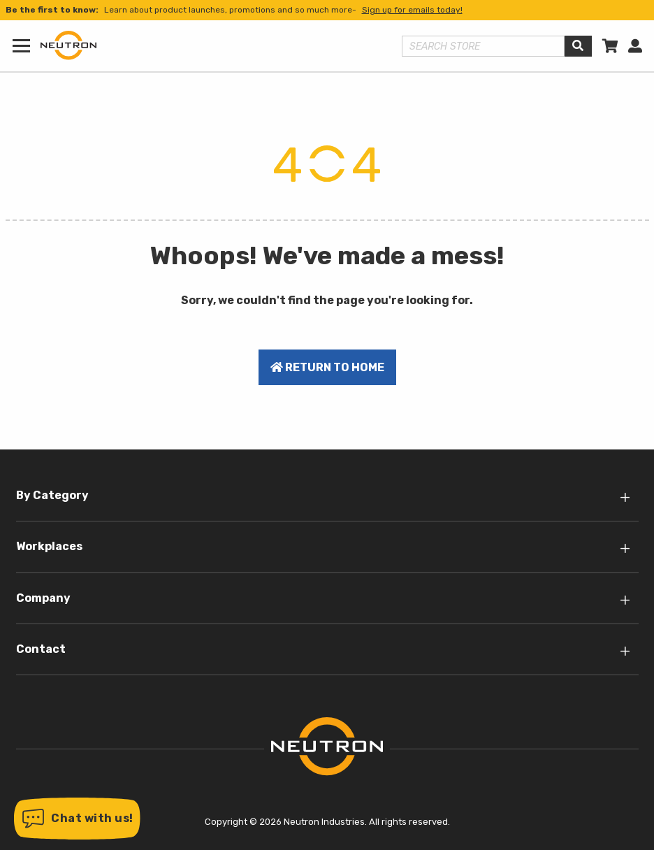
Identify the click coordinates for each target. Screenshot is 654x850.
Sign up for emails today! (412, 10)
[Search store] (483, 46)
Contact (41, 649)
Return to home (327, 367)
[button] (77, 819)
